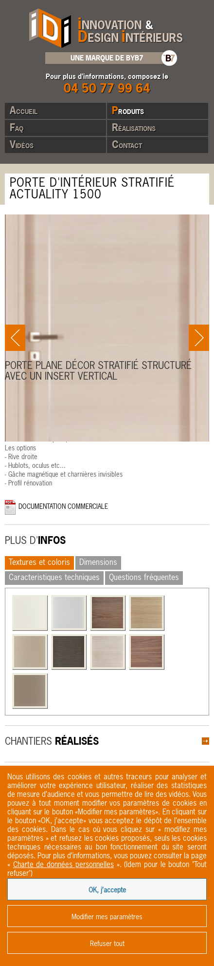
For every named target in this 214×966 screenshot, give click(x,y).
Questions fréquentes (144, 578)
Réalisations (134, 127)
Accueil (23, 110)
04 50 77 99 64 (107, 88)
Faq (16, 127)
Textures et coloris (39, 563)
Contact (127, 144)
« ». (64, 865)
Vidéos (22, 144)
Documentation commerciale (63, 507)
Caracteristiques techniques (54, 578)
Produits (128, 110)
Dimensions (98, 563)
